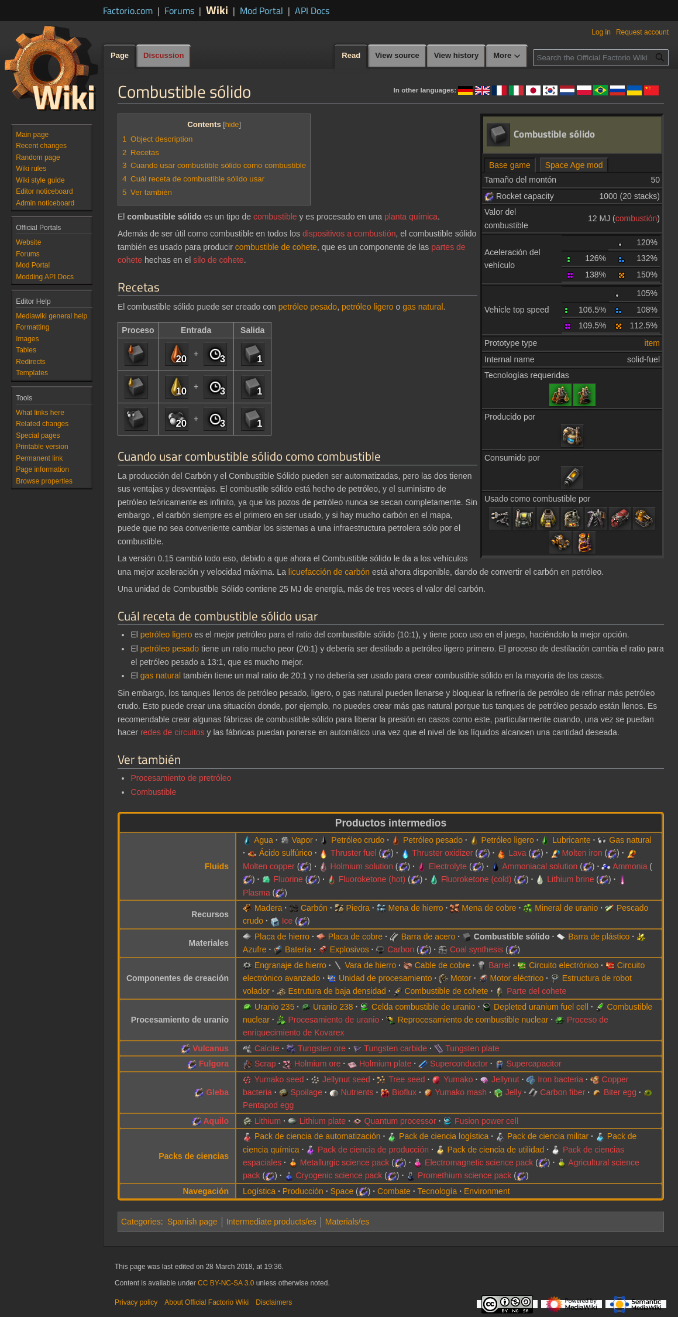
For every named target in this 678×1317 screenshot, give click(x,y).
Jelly (513, 1092)
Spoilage (306, 1092)
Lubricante (571, 840)
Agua (263, 840)
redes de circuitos (172, 732)
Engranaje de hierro (290, 965)
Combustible (153, 792)
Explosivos (349, 949)
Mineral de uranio (566, 908)
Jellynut (505, 1079)
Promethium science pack (464, 1175)
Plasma (256, 892)
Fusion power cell (486, 1121)
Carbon (400, 949)
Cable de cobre (442, 965)
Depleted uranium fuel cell (541, 1006)
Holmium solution (362, 866)
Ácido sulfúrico (285, 853)
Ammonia (629, 866)
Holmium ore (317, 1063)
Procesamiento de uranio (334, 1019)
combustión (636, 218)
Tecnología (437, 1191)
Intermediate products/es (271, 1221)
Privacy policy (136, 1302)
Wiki (217, 9)
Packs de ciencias (194, 1156)
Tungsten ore (322, 1048)
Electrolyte (448, 866)
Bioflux (404, 1092)
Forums (179, 11)
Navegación (206, 1191)
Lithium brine (570, 879)
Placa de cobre (355, 936)
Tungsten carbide (395, 1048)
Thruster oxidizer (442, 853)
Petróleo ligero (507, 840)
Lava (517, 853)
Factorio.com (128, 11)
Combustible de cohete (446, 991)
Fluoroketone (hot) (372, 879)
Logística (259, 1191)
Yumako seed (279, 1079)
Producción (303, 1191)
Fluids (217, 866)
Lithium (267, 1121)
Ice (287, 920)
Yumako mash (461, 1092)
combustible (275, 216)
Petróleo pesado (433, 840)
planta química (411, 216)
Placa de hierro (281, 936)
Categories (141, 1221)
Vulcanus (210, 1048)
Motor (460, 978)
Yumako (458, 1079)
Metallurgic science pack (345, 1162)
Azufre (254, 949)
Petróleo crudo (357, 840)
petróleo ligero (368, 306)
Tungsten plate (472, 1048)
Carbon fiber (562, 1092)
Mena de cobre (489, 908)
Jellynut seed (346, 1079)
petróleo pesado (307, 306)
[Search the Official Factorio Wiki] (601, 57)
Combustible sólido (512, 936)
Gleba (217, 1092)
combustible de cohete (276, 247)
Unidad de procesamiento (385, 978)
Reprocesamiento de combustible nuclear (473, 1019)
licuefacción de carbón (329, 572)
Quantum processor (400, 1121)
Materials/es (347, 1221)
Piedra (357, 908)
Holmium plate (385, 1063)
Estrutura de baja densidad (337, 991)
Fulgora (214, 1063)
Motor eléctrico (516, 978)
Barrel (499, 965)
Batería (298, 949)
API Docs (312, 11)
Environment (487, 1191)
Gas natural (630, 840)
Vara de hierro (370, 965)
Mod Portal (261, 11)
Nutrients (356, 1092)
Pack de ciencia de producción (373, 1149)
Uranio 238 (333, 1006)
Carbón (314, 908)
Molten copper (269, 866)
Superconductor (459, 1063)
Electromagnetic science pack (479, 1162)
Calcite (267, 1048)
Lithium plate (323, 1121)
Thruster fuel (354, 853)
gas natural (422, 306)
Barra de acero (428, 936)
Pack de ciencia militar (547, 1136)
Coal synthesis (476, 949)
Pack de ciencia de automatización (317, 1136)
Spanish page (192, 1221)
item (652, 343)
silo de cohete (218, 260)
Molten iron (582, 853)
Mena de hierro (415, 908)
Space (341, 1191)
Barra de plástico (598, 936)
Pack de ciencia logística (443, 1136)
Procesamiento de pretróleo (180, 778)
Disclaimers (274, 1302)
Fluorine (288, 879)
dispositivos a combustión (349, 233)
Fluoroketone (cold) (476, 879)
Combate (394, 1191)
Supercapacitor (533, 1063)
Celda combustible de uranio (423, 1006)
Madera (268, 908)
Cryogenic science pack (338, 1175)
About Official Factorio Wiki (206, 1302)
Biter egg (620, 1092)
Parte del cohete (536, 991)
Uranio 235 (274, 1006)
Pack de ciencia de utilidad (496, 1149)
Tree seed (406, 1079)
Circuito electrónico (563, 965)
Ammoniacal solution (539, 866)
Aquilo (216, 1121)
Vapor (301, 840)
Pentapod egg (268, 1105)
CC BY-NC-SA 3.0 (226, 1283)
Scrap (265, 1063)
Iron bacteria (560, 1079)
